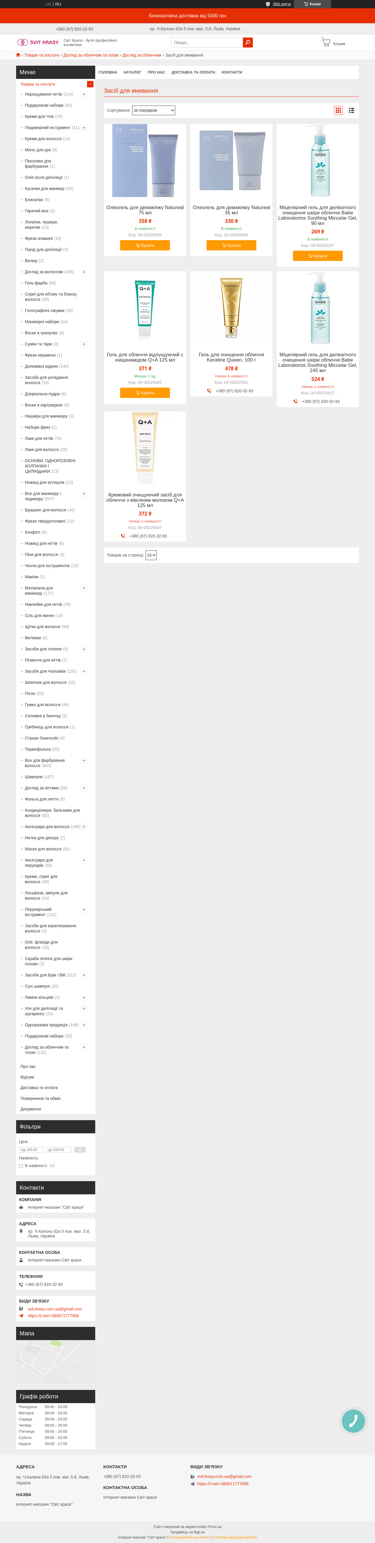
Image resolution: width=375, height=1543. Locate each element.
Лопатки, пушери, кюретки (41, 225)
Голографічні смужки (44, 310)
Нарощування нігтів (43, 94)
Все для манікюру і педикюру (43, 496)
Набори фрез (37, 427)
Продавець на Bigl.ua (187, 1532)
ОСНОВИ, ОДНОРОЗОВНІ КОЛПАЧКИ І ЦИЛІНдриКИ (50, 466)
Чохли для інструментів (47, 565)
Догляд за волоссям (44, 271)
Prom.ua (214, 1527)
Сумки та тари (38, 344)
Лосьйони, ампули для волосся (46, 896)
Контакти (232, 72)
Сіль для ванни (39, 615)
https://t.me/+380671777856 (53, 1315)
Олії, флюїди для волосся (41, 945)
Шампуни (33, 776)
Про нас (156, 72)
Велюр (31, 260)
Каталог (132, 72)
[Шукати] (248, 43)
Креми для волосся (43, 138)
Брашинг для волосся (45, 510)
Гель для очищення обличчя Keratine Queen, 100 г (231, 357)
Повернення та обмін (41, 1098)
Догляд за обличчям (142, 55)
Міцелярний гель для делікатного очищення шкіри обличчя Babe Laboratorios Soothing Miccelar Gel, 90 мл (317, 215)
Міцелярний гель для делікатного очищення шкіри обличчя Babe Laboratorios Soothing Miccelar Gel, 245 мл (317, 362)
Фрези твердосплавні (45, 521)
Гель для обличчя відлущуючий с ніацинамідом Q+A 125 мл (145, 357)
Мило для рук (38, 149)
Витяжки (33, 637)
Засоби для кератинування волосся (50, 928)
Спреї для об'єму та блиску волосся (51, 297)
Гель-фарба (36, 283)
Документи (31, 1109)
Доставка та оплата (193, 72)
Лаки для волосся (42, 449)
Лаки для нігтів (39, 438)
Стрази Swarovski (41, 738)
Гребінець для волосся (46, 727)
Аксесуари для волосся (47, 826)
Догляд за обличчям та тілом (90, 55)
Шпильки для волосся (46, 682)
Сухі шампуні (37, 986)
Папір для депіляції (43, 249)
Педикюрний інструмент (47, 127)
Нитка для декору (42, 837)
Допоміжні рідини (41, 366)
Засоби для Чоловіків (45, 671)
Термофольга (38, 749)
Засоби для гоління (43, 649)
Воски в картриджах (44, 405)
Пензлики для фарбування (38, 164)
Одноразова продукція (46, 1025)
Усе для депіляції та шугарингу (44, 1011)
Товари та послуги (41, 55)
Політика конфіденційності (235, 1537)
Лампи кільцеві (39, 997)
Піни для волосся (41, 554)
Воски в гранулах (41, 332)
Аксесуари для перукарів (39, 863)
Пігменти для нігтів (43, 660)
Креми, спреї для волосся (41, 879)
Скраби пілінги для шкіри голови (48, 961)
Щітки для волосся (42, 626)
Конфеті (32, 532)
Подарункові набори (44, 105)
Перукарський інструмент (38, 912)
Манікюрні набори (42, 321)
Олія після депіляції (43, 177)
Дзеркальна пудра (42, 393)
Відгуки (27, 1077)
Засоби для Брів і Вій (45, 975)
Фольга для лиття (41, 799)
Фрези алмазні (39, 238)
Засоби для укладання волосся (46, 380)
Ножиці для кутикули (44, 482)
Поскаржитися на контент (190, 1537)
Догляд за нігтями (42, 788)
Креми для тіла (39, 116)
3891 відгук (282, 4)
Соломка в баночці (43, 715)
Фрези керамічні (40, 355)
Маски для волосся (43, 849)
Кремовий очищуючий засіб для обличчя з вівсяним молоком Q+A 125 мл (145, 500)
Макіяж (31, 576)
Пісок (30, 693)
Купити (147, 245)
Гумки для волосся (42, 704)
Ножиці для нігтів (41, 543)
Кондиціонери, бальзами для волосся (52, 813)
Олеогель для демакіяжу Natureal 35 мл (231, 210)
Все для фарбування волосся (45, 763)
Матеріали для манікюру (39, 591)
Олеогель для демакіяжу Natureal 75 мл (145, 210)
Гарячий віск (36, 210)
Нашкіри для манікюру (46, 416)
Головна (107, 72)
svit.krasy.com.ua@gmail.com (55, 1309)
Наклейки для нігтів (43, 604)
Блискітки (34, 199)
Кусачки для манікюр (44, 188)
